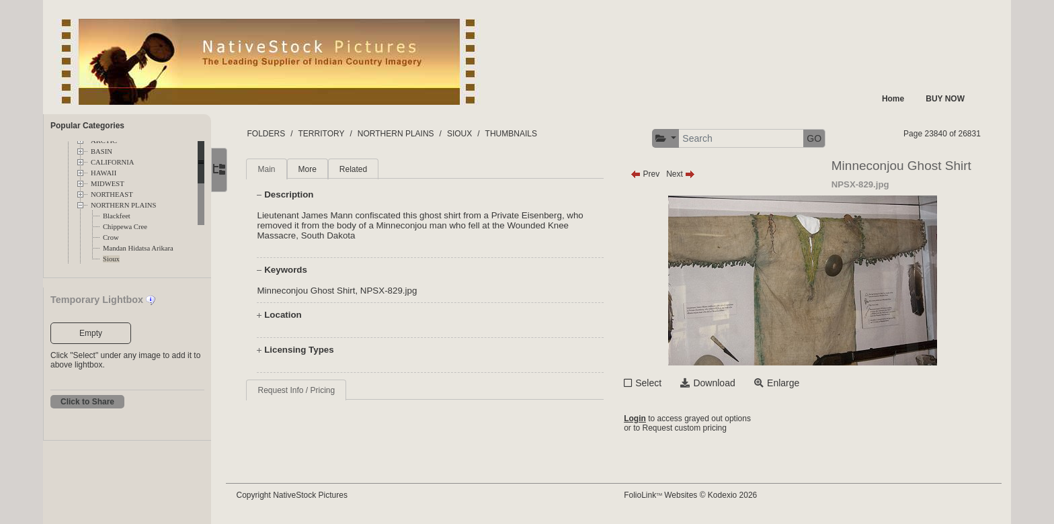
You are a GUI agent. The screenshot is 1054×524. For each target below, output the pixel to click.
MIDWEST (107, 183)
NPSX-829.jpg (396, 291)
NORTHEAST (112, 194)
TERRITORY (330, 133)
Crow (111, 237)
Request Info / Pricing (304, 390)
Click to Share (87, 401)
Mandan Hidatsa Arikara (138, 248)
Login (639, 418)
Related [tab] (361, 169)
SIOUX (467, 133)
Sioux (111, 259)
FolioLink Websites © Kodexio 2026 (694, 495)
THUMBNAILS (519, 133)
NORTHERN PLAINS (123, 205)
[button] (669, 139)
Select (652, 383)
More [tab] (316, 169)
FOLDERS (274, 133)
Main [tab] (275, 169)
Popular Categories (87, 125)
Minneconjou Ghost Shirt (315, 291)
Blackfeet (116, 216)
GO (818, 138)
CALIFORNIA (112, 162)
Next (684, 174)
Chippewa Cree (125, 226)
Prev (649, 174)
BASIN (101, 151)
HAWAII (103, 173)
